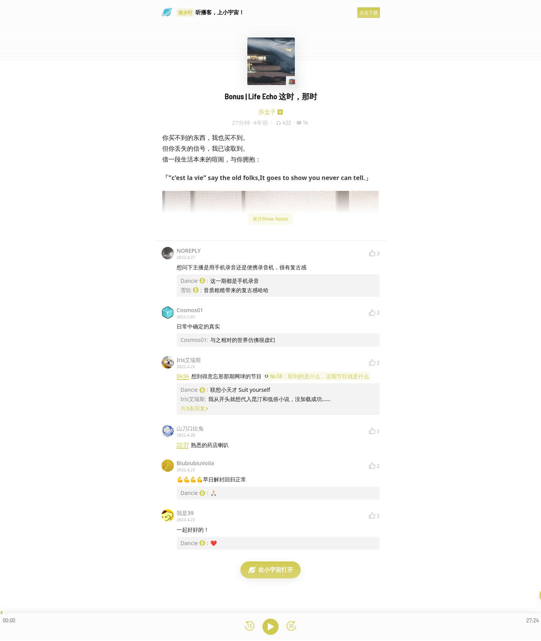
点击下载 (368, 12)
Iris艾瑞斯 (189, 360)
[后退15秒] (250, 626)
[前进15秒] (291, 626)
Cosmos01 (190, 310)
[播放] (270, 627)
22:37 (183, 445)
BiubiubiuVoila (195, 463)
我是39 (185, 513)
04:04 (183, 376)
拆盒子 (267, 112)
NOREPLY (189, 250)
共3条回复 (194, 408)
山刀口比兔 (190, 428)
